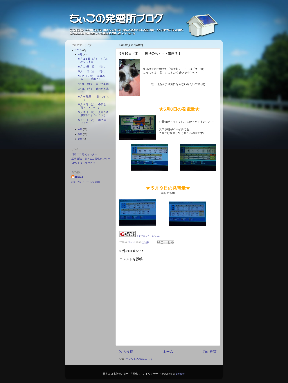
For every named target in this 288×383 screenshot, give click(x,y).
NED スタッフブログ (83, 163)
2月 (80, 139)
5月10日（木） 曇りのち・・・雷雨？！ (91, 78)
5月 (80, 54)
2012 (78, 50)
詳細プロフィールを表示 (85, 182)
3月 (80, 134)
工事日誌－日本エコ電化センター (90, 158)
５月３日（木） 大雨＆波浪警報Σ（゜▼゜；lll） (93, 114)
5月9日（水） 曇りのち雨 (93, 84)
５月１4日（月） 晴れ (91, 66)
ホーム (168, 352)
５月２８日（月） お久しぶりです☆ (93, 60)
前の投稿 (210, 352)
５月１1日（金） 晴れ (91, 71)
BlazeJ (79, 177)
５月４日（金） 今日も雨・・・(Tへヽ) (92, 106)
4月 (80, 129)
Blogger (180, 373)
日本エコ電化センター (84, 154)
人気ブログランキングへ (148, 236)
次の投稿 (126, 352)
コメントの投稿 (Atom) (139, 359)
